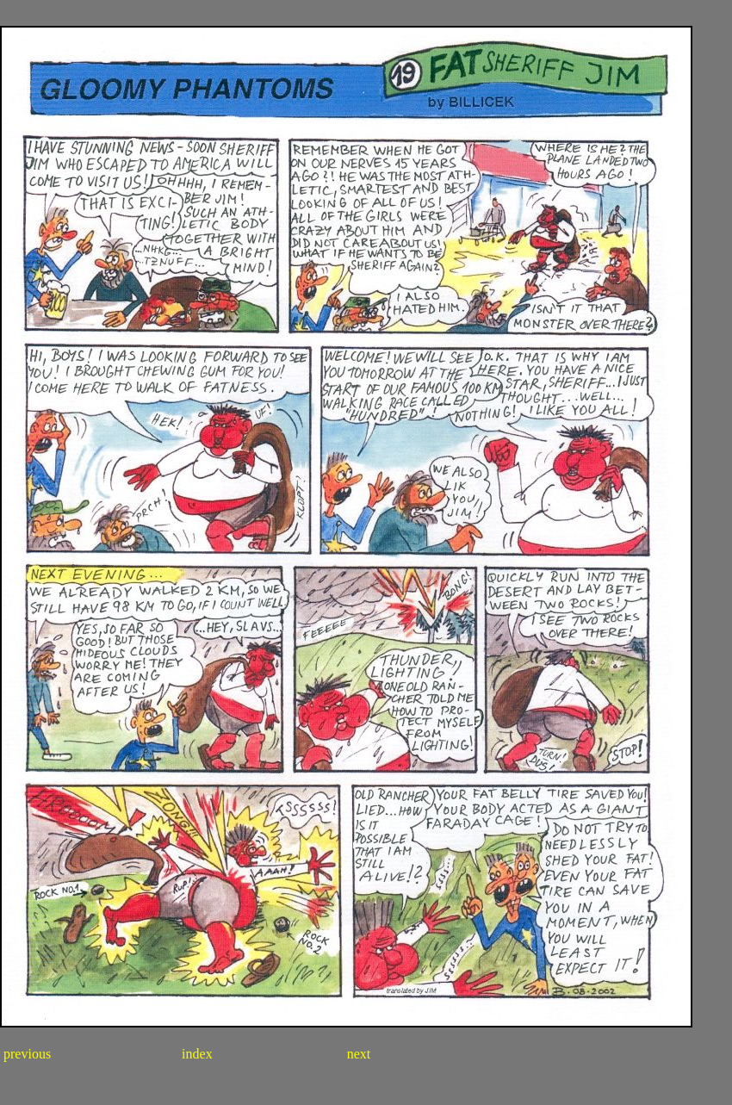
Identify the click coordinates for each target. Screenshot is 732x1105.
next (357, 1053)
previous (25, 1053)
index (199, 1053)
